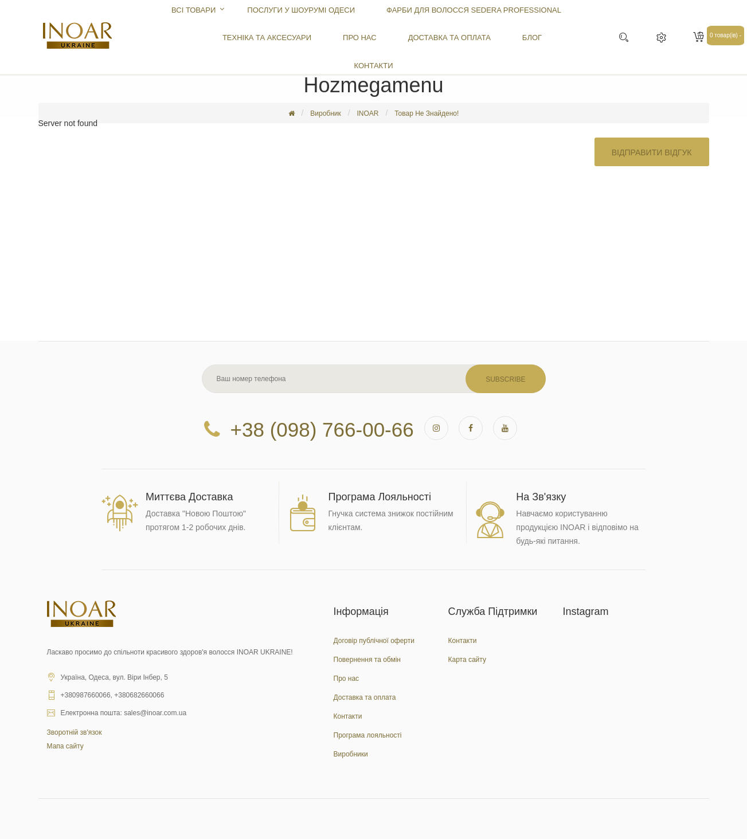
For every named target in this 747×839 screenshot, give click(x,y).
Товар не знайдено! (426, 113)
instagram (436, 428)
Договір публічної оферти (374, 641)
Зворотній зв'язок (74, 732)
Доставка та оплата (365, 697)
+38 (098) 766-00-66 (322, 427)
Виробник (325, 113)
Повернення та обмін (367, 660)
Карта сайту (467, 660)
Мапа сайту (65, 746)
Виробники (351, 754)
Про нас (346, 679)
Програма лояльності (368, 735)
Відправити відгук (652, 152)
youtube (505, 428)
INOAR (367, 113)
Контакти (348, 716)
